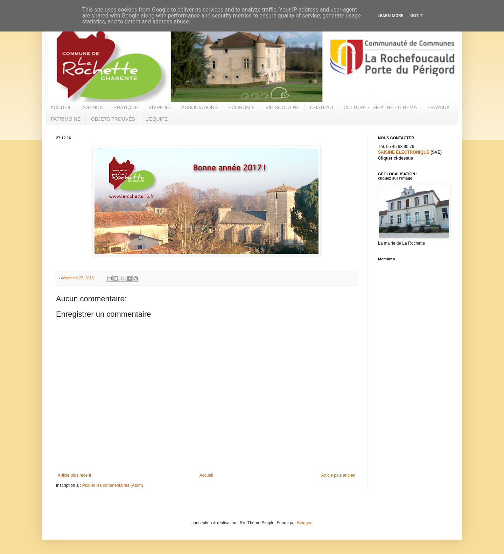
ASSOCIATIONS (199, 107)
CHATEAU (321, 107)
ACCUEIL (61, 107)
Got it (416, 15)
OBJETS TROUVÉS (113, 119)
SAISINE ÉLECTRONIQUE (403, 152)
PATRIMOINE (65, 119)
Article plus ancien (338, 475)
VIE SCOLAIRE (282, 107)
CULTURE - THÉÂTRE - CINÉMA (380, 107)
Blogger (304, 522)
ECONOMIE (241, 107)
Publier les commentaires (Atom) (112, 485)
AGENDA (92, 107)
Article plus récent (74, 475)
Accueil (206, 475)
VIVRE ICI (159, 107)
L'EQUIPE (157, 119)
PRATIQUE (125, 107)
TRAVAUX (438, 107)
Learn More (391, 15)
